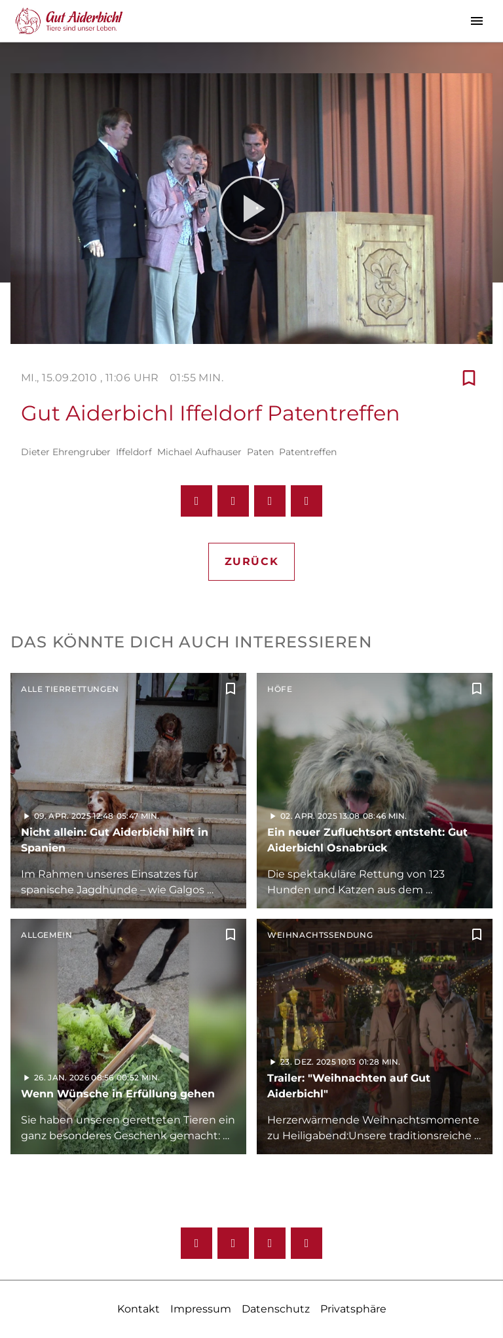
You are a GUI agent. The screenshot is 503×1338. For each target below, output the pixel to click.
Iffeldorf (134, 452)
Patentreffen (308, 452)
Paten (260, 452)
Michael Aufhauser (199, 452)
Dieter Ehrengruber (66, 452)
